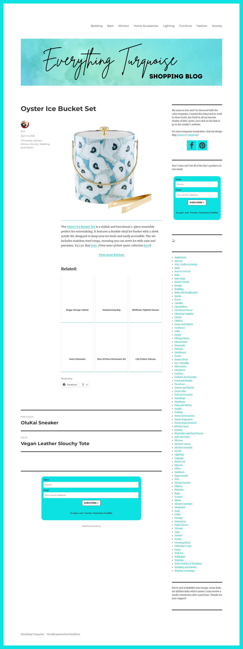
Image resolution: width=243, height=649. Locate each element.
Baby (177, 268)
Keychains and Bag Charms (189, 433)
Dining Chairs (182, 338)
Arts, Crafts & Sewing (186, 264)
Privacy (97, 526)
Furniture (185, 25)
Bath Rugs (180, 278)
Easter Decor (181, 359)
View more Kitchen (111, 255)
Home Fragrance (183, 419)
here (94, 245)
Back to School (182, 271)
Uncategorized (182, 542)
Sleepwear (180, 507)
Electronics (181, 366)
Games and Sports (184, 387)
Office (178, 468)
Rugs (177, 493)
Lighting (169, 25)
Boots (178, 299)
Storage (179, 518)
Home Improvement (185, 422)
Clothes (179, 320)
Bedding (97, 25)
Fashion (202, 25)
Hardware (180, 401)
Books (178, 296)
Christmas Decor (183, 310)
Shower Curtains (183, 503)
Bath (110, 25)
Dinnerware (181, 342)
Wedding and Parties (186, 567)
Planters (179, 489)
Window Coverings (185, 570)
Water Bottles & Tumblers (188, 563)
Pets (177, 479)
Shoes (178, 500)
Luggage (179, 458)
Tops (177, 532)
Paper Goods (181, 475)
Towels (178, 535)
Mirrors (179, 465)
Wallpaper (180, 556)
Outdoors (179, 472)
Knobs (178, 451)
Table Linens (181, 525)
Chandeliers (181, 306)
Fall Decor (180, 370)
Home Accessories (146, 25)
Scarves (179, 496)
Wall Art (179, 553)
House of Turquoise (187, 135)
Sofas (177, 514)
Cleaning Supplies (184, 313)
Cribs (177, 331)
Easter (178, 356)
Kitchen (123, 25)
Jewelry (217, 25)
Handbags (180, 398)
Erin (23, 131)
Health (178, 408)
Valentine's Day (183, 546)
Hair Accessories (183, 394)
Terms (89, 526)
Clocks (178, 317)
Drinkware (26, 140)
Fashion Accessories (186, 377)
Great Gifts (180, 391)
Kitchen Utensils (30, 144)
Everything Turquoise (32, 634)
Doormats (180, 345)
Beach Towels (182, 282)
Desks (178, 334)
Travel (178, 539)
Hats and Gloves (183, 405)
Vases (178, 549)
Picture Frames (183, 482)
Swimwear (180, 521)
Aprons (178, 261)
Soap (177, 511)
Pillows (178, 486)
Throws (179, 528)
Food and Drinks (183, 380)
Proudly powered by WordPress (63, 634)
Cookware (180, 327)
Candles (179, 303)
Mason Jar (180, 461)
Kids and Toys (182, 437)
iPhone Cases (182, 426)
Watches (179, 560)
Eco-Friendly (182, 363)
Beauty (178, 285)
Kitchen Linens (183, 444)
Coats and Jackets (184, 324)
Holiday (179, 412)
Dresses (179, 349)
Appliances (180, 257)
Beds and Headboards (186, 292)
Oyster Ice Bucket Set (81, 226)
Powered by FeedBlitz (102, 513)
